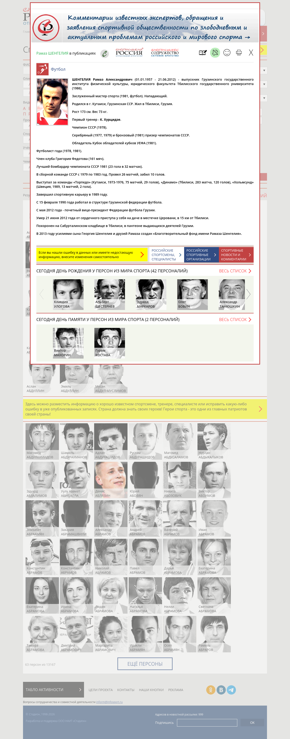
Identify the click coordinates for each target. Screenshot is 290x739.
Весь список (233, 271)
